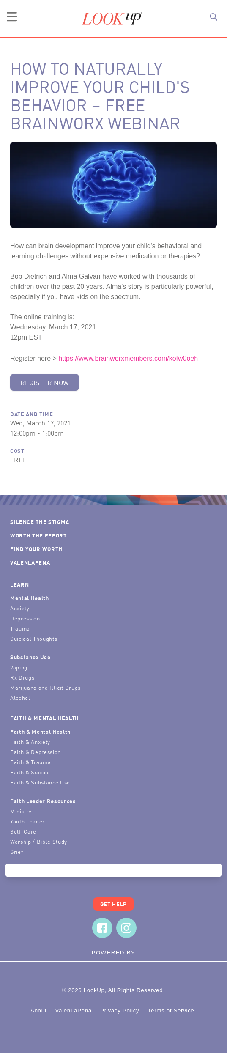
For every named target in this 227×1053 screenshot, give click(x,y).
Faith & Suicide (30, 772)
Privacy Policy (119, 1010)
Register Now (44, 382)
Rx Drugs (22, 677)
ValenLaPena (30, 562)
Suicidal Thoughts (33, 638)
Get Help (113, 904)
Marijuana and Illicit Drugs (45, 687)
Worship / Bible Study (38, 841)
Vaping (18, 667)
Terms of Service (171, 1010)
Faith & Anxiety (30, 742)
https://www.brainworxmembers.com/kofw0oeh (128, 358)
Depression (25, 618)
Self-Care (23, 831)
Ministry (20, 811)
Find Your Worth (36, 549)
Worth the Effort (38, 535)
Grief (16, 851)
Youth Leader (27, 821)
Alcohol (20, 698)
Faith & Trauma (30, 762)
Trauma (20, 628)
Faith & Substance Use (40, 782)
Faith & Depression (35, 752)
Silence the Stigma (39, 522)
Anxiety (20, 608)
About (38, 1010)
